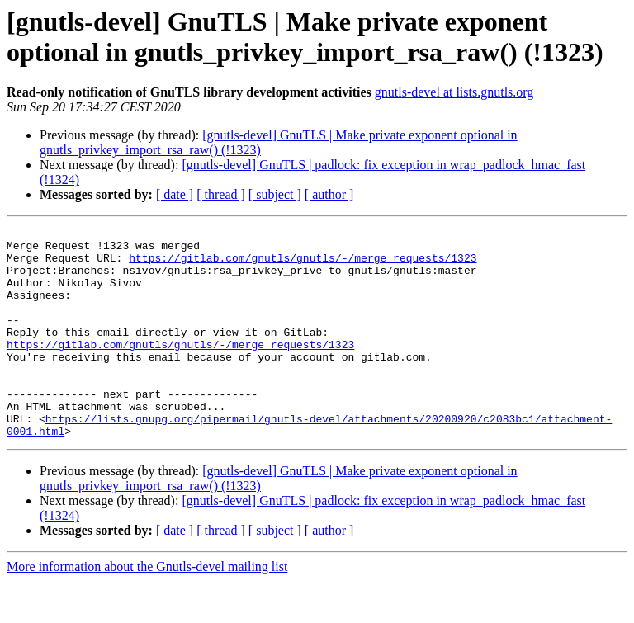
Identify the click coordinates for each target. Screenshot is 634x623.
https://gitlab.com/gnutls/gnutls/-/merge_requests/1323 (302, 264)
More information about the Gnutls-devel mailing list (147, 609)
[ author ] (329, 194)
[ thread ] (220, 194)
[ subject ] (274, 194)
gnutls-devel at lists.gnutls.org (454, 92)
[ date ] (174, 194)
